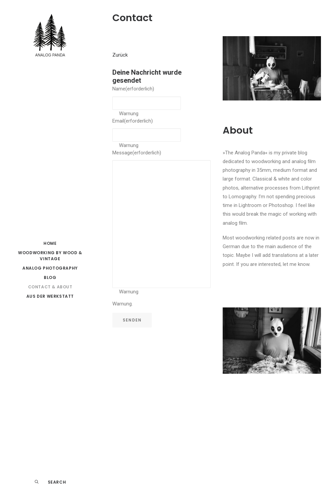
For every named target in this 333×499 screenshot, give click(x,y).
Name (133, 89)
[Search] (50, 482)
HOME (50, 243)
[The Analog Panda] (50, 37)
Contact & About (50, 287)
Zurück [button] (120, 55)
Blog (50, 277)
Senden (132, 320)
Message (136, 153)
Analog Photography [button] (50, 268)
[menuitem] (50, 243)
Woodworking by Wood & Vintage (50, 256)
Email (132, 121)
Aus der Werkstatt (50, 296)
